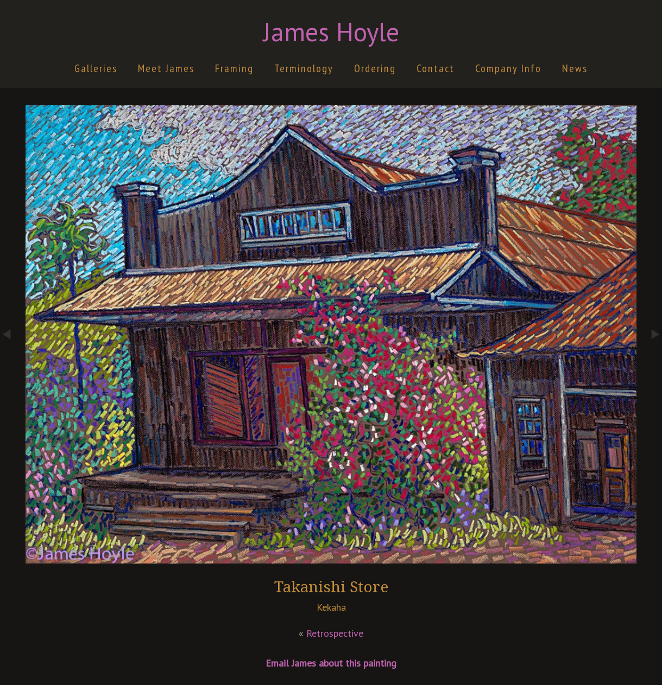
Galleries (95, 68)
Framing (234, 68)
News (575, 68)
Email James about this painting (331, 663)
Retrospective (334, 633)
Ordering (375, 68)
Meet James (166, 68)
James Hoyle (331, 31)
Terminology (303, 68)
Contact (436, 68)
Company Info (508, 68)
